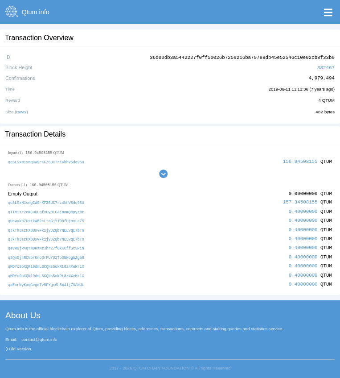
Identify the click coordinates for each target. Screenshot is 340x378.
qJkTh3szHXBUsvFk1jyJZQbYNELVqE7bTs (46, 227)
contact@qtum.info (39, 335)
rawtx (21, 110)
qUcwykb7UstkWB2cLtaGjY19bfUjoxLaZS (46, 218)
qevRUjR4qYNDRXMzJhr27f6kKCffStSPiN (46, 245)
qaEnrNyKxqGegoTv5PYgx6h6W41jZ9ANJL (46, 280)
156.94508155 (300, 160)
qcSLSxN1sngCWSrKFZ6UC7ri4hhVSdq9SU (46, 160)
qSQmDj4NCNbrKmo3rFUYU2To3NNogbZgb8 (46, 254)
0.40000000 (303, 210)
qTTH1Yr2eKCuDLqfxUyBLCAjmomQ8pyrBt (46, 210)
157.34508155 (300, 201)
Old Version (20, 345)
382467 (326, 66)
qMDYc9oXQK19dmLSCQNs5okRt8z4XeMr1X (46, 263)
